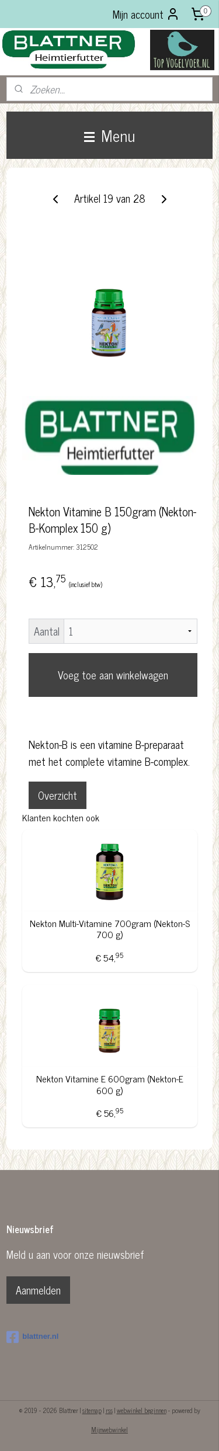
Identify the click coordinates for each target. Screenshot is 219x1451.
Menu (109, 135)
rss (109, 1410)
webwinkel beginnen (141, 1410)
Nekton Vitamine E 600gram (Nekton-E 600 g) (109, 1085)
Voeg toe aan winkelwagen (113, 675)
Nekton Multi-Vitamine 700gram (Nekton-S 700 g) (110, 929)
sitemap (92, 1410)
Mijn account (146, 14)
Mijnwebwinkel (109, 1429)
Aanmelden (38, 1290)
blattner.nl (32, 1337)
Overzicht (57, 795)
